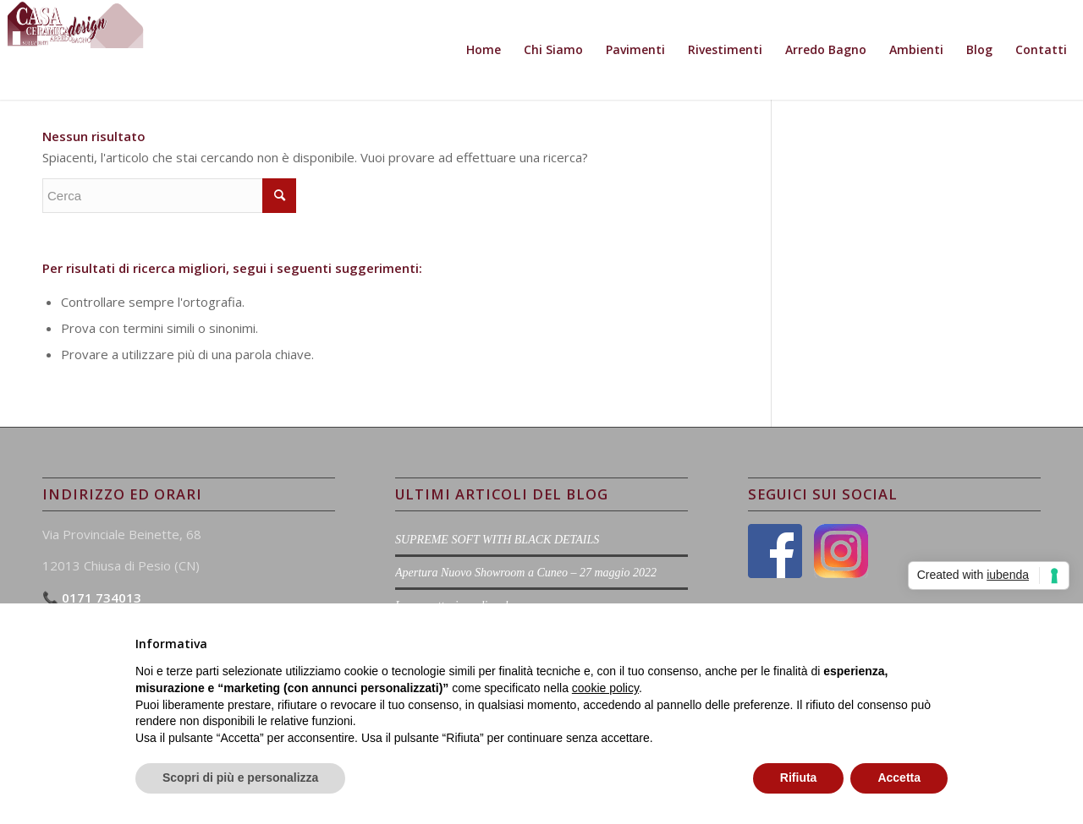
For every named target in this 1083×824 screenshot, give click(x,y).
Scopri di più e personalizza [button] (240, 777)
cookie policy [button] (605, 688)
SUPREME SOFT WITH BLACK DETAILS (497, 539)
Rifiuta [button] (798, 777)
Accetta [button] (899, 777)
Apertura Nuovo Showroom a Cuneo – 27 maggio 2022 (526, 572)
